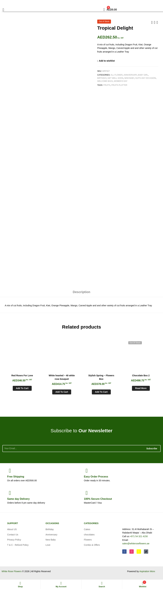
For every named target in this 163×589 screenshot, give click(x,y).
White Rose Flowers (11, 571)
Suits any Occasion (145, 78)
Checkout (98, 499)
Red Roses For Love (22, 375)
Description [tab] (81, 292)
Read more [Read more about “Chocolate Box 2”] (141, 388)
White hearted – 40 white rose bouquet (62, 377)
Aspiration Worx (147, 571)
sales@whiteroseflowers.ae (135, 543)
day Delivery (18, 499)
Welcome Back (105, 81)
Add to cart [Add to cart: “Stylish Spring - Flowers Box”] (101, 392)
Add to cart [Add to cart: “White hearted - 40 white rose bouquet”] (61, 392)
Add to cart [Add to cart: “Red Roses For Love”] (22, 388)
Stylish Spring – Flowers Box (101, 377)
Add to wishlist (107, 61)
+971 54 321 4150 (139, 536)
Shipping (15, 476)
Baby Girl (143, 75)
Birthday (101, 78)
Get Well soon (115, 78)
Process (96, 476)
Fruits (106, 85)
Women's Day (121, 81)
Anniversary (130, 75)
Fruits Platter (119, 85)
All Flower (117, 75)
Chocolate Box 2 (141, 375)
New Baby (129, 78)
